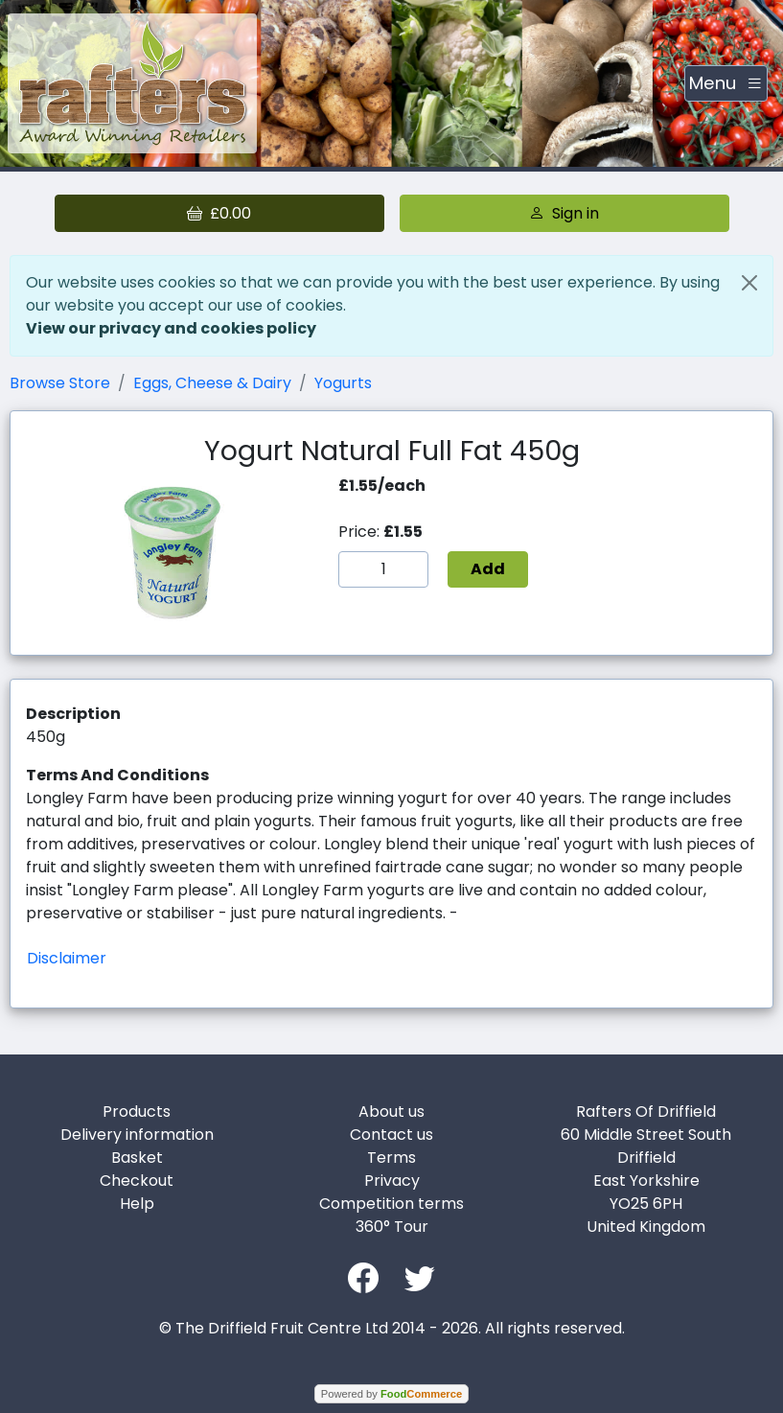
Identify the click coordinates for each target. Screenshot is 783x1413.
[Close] (749, 283)
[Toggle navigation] (726, 83)
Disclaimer (66, 958)
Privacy (392, 1181)
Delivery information (137, 1134)
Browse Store (60, 383)
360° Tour (392, 1227)
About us (391, 1111)
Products (137, 1111)
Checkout (136, 1181)
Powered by (391, 1394)
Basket (137, 1158)
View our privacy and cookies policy (171, 328)
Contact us (391, 1134)
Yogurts (343, 383)
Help (137, 1204)
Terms (391, 1158)
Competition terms (391, 1204)
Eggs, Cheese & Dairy (212, 383)
